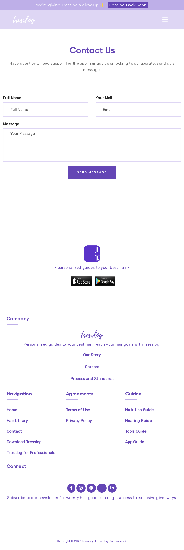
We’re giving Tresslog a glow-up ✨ (92, 5)
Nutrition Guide (139, 410)
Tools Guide (135, 431)
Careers (92, 367)
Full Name (12, 98)
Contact (14, 431)
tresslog (24, 19)
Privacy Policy (79, 420)
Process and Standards (91, 378)
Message (11, 124)
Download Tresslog (24, 442)
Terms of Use (78, 410)
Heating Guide (138, 420)
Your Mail (104, 98)
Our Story (92, 355)
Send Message (92, 172)
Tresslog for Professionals (31, 452)
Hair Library (17, 420)
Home (12, 410)
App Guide (134, 442)
